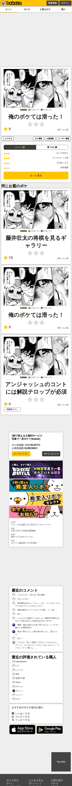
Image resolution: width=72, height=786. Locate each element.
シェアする (7, 139)
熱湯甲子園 (18, 678)
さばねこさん (62, 162)
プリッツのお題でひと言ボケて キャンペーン (36, 523)
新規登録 (52, 3)
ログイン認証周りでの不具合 (36, 541)
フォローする (21, 716)
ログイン (65, 3)
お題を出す (45, 9)
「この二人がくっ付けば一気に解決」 (29, 594)
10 (8, 258)
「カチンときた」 (21, 599)
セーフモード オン (21, 454)
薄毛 (15, 674)
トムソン (17, 694)
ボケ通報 (38, 139)
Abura (16, 682)
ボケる (27, 9)
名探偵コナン (12, 409)
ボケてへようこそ (51, 454)
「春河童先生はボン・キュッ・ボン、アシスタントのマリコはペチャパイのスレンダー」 (35, 604)
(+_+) (16, 699)
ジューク (17, 670)
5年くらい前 (62, 130)
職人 (63, 9)
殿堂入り (10, 783)
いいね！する (21, 713)
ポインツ (17, 690)
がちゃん (17, 686)
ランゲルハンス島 (60, 158)
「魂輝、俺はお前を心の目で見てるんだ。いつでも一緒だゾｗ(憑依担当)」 (35, 626)
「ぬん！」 (18, 638)
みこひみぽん (62, 153)
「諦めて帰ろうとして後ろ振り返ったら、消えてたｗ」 (35, 632)
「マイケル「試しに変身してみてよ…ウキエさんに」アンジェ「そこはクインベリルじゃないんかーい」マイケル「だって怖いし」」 (35, 645)
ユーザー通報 (63, 139)
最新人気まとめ (35, 783)
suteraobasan (19, 661)
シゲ (15, 665)
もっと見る (36, 175)
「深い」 (17, 614)
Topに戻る (61, 762)
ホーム (8, 9)
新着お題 (54, 783)
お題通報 (50, 139)
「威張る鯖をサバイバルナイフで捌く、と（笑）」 (35, 610)
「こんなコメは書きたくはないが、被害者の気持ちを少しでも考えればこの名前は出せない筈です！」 (35, 619)
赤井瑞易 (64, 167)
